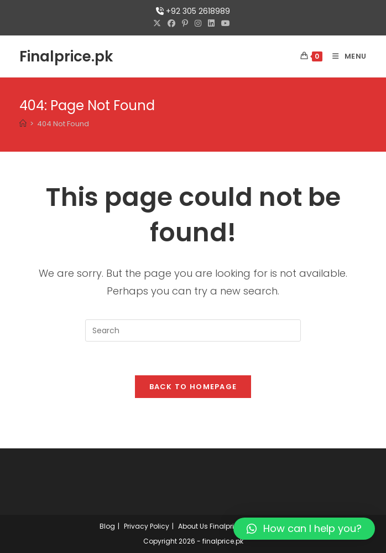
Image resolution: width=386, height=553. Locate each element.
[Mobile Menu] (345, 56)
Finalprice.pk (66, 56)
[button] (304, 529)
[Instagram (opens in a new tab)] (198, 23)
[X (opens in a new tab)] (158, 23)
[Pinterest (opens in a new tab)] (185, 23)
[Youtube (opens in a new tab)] (225, 23)
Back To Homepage (193, 386)
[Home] (23, 123)
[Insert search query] (193, 330)
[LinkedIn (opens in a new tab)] (211, 23)
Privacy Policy (146, 526)
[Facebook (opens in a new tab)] (171, 23)
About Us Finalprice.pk (215, 526)
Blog (107, 526)
